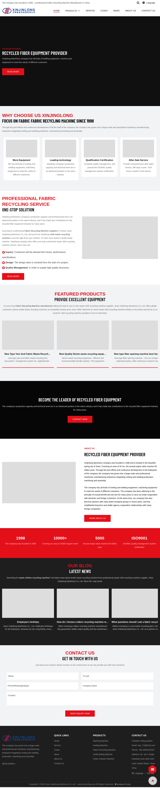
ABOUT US (130, 10)
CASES (104, 10)
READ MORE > (9, 764)
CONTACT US (148, 10)
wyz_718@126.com (146, 746)
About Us (58, 760)
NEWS (116, 10)
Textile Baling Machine (102, 755)
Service (57, 746)
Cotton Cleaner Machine (103, 760)
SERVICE (90, 10)
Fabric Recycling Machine (104, 750)
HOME (56, 10)
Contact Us (59, 764)
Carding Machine (100, 746)
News (56, 755)
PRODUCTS (71, 11)
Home (56, 741)
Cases (57, 750)
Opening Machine (100, 741)
